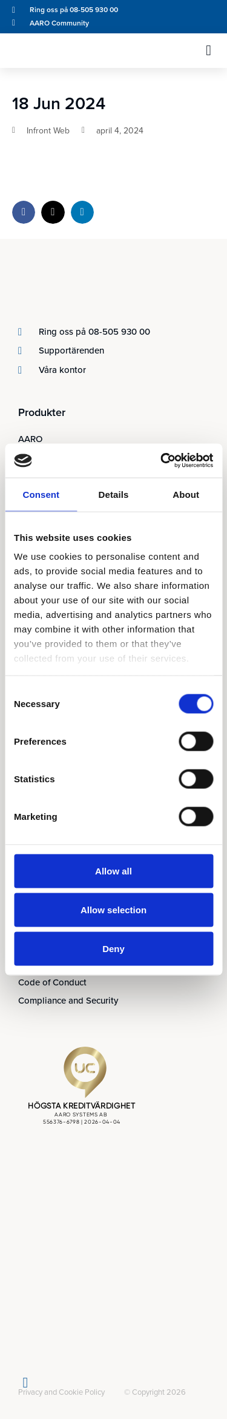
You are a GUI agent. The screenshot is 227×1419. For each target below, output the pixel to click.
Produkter (41, 412)
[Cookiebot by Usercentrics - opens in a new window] (161, 461)
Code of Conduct (52, 982)
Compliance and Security (68, 1000)
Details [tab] (114, 494)
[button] (208, 50)
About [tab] (186, 494)
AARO (30, 439)
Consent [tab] (40, 494)
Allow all (113, 870)
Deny (113, 948)
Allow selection (113, 909)
